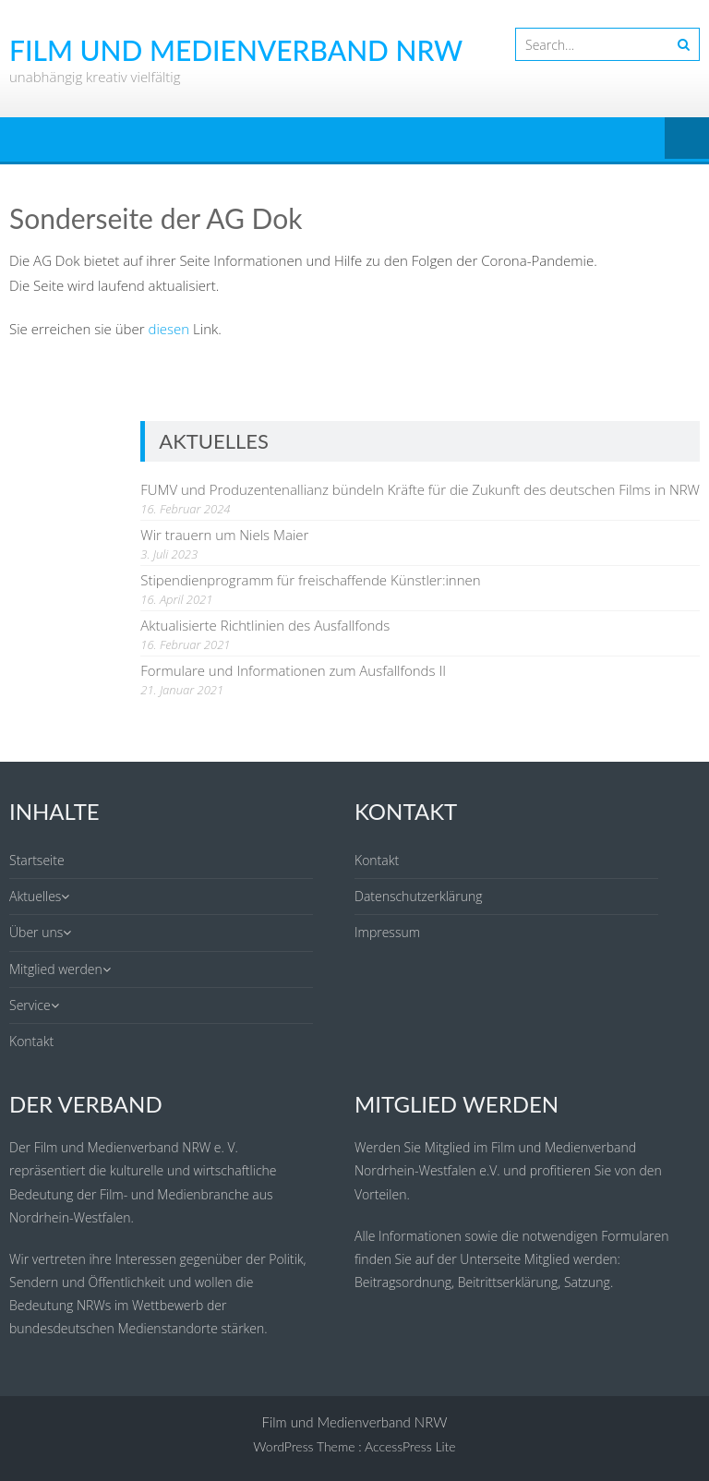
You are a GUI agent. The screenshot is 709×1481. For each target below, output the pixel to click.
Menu (687, 139)
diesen (169, 328)
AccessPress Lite (410, 1446)
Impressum (387, 932)
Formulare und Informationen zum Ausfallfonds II (293, 670)
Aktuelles (35, 896)
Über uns (36, 932)
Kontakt (31, 1041)
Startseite (37, 860)
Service (30, 1005)
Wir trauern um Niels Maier (224, 534)
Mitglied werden (55, 969)
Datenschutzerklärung (418, 896)
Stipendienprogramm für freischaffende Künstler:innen (310, 580)
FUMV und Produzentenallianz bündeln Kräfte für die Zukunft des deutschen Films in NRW (420, 489)
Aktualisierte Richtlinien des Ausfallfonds (265, 625)
